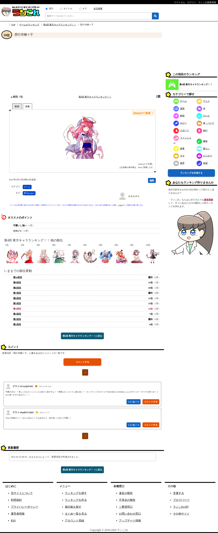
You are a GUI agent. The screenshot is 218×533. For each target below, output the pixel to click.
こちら (120, 205)
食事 (179, 148)
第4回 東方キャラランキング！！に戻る (82, 336)
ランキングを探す (76, 493)
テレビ (203, 115)
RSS (13, 520)
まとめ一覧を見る (76, 513)
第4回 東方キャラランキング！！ (59, 24)
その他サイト (181, 513)
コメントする (82, 362)
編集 (152, 180)
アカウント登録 (74, 520)
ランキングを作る (76, 499)
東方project (29, 193)
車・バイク (205, 123)
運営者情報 (18, 513)
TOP (13, 24)
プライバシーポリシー (24, 506)
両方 (51, 8)
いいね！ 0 (133, 401)
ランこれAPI (180, 506)
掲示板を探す (73, 506)
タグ (84, 8)
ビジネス (204, 155)
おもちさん (134, 196)
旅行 (202, 130)
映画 (179, 115)
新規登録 (208, 199)
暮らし (203, 148)
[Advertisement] (82, 66)
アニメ (203, 101)
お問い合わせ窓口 (130, 513)
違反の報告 (126, 493)
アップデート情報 (130, 520)
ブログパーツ (181, 499)
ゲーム (27, 187)
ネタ (179, 155)
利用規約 (16, 499)
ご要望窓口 (126, 506)
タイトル (67, 8)
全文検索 (98, 8)
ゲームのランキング (29, 24)
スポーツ (181, 130)
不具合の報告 (127, 499)
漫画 (179, 108)
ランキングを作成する (191, 173)
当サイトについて (22, 493)
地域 (202, 163)
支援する (178, 493)
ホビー (180, 123)
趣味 (202, 141)
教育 (179, 163)
